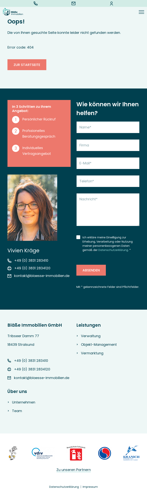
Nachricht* (88, 199)
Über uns (17, 392)
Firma (84, 145)
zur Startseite (27, 64)
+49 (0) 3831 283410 (35, 3)
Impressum (90, 487)
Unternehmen (23, 402)
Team (17, 410)
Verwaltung (90, 336)
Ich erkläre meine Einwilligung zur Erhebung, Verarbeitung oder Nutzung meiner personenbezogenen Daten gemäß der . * (107, 243)
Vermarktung (92, 353)
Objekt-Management (99, 344)
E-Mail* (85, 163)
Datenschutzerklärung (113, 250)
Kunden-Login (111, 3)
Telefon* (86, 181)
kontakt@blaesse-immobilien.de (73, 3)
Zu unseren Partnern (73, 469)
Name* (85, 127)
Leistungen (88, 325)
